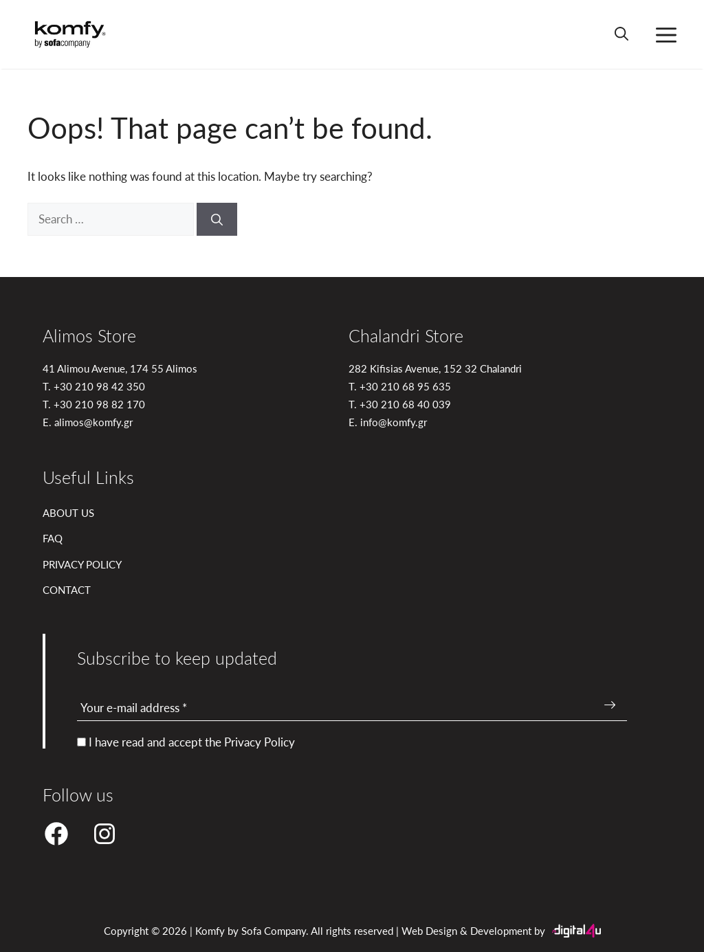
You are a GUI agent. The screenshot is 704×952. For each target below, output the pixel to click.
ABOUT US (68, 512)
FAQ (53, 538)
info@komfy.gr (393, 421)
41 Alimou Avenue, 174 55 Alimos (120, 368)
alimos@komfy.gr (93, 421)
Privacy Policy (259, 741)
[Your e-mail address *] (352, 708)
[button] (621, 34)
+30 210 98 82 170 (99, 404)
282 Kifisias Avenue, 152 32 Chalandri (435, 368)
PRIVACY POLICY (82, 564)
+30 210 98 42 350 (99, 386)
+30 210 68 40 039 (405, 404)
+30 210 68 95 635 (405, 386)
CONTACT (67, 589)
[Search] (217, 219)
